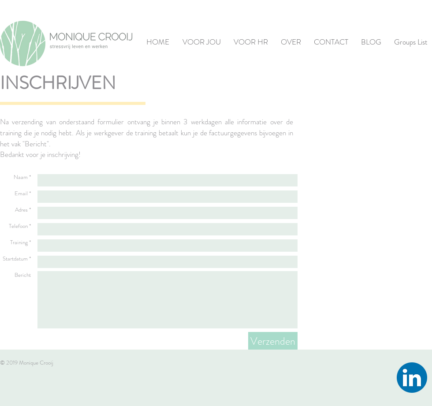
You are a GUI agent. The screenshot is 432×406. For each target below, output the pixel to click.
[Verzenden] (273, 341)
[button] (199, 42)
